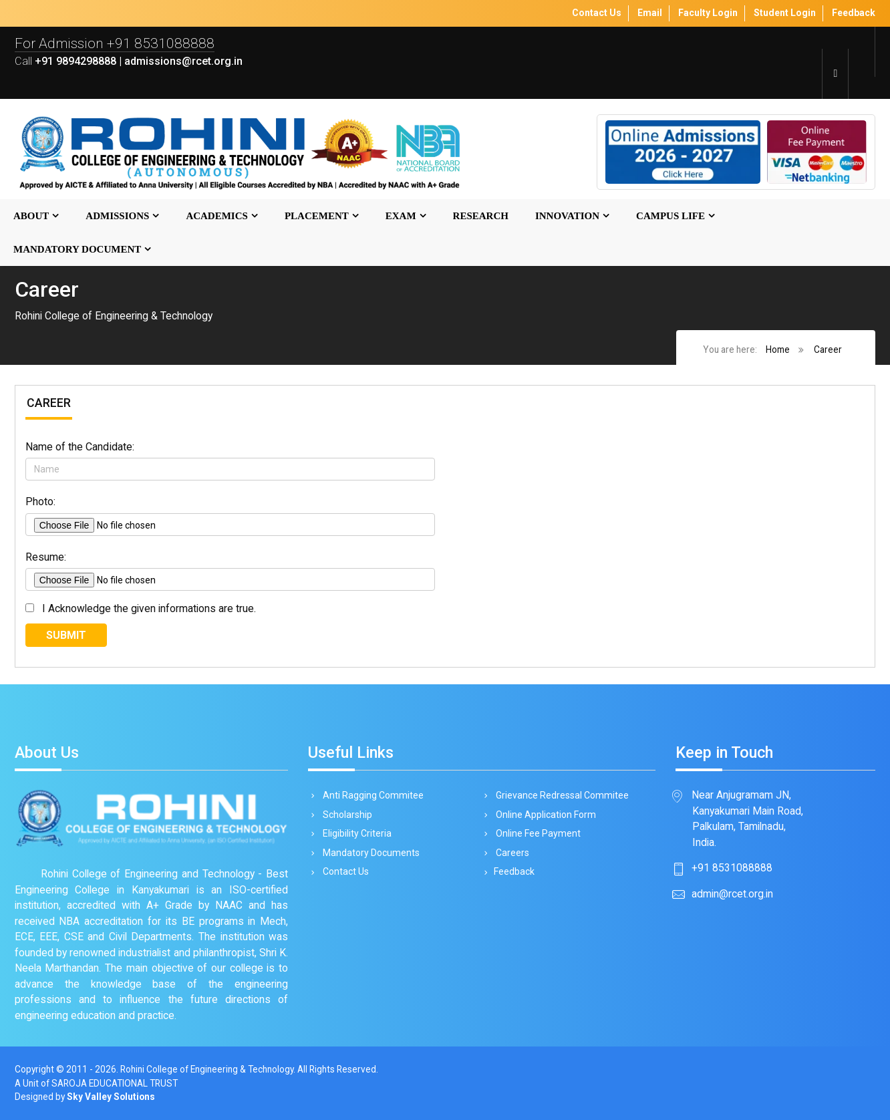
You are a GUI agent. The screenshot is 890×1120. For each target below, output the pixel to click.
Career (828, 349)
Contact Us (343, 871)
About (31, 216)
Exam (401, 216)
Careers (510, 852)
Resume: (45, 557)
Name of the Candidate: (79, 446)
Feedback (513, 871)
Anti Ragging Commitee (371, 795)
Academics (217, 216)
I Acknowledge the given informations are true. (146, 608)
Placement (317, 216)
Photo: (40, 501)
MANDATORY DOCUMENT (77, 249)
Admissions (117, 216)
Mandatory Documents (369, 852)
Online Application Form (543, 814)
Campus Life (670, 216)
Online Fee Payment (536, 833)
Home (778, 349)
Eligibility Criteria (355, 833)
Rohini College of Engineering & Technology (206, 1069)
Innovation (567, 216)
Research (480, 216)
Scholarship (345, 814)
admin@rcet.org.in (732, 893)
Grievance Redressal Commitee (560, 795)
